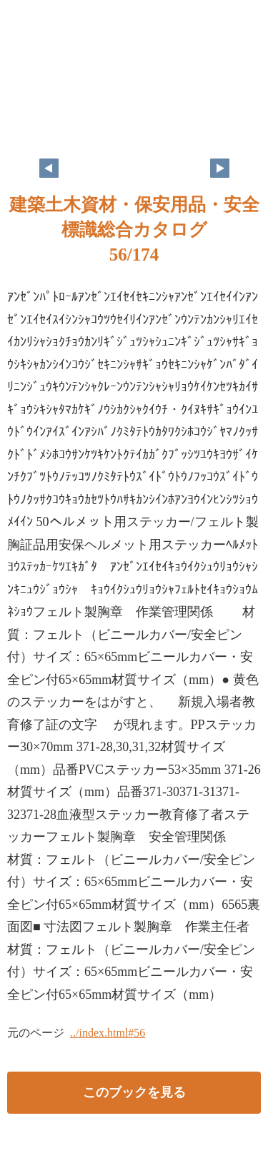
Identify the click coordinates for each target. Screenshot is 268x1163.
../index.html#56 (107, 1033)
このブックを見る (134, 1092)
